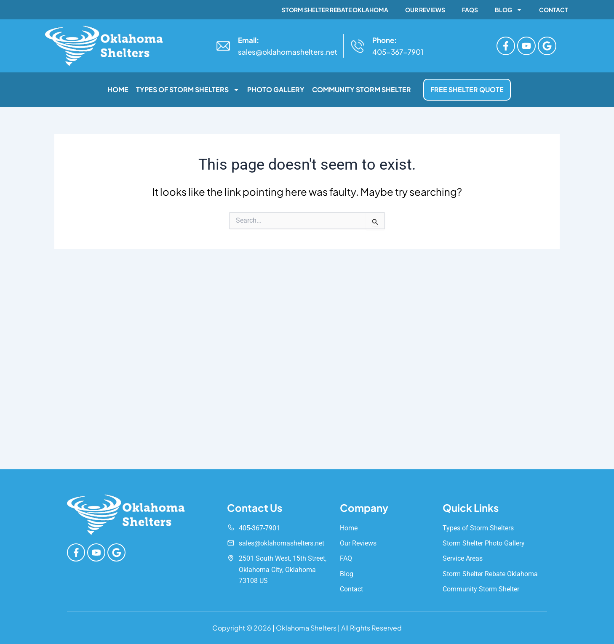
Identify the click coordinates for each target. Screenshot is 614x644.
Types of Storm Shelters (188, 89)
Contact (553, 9)
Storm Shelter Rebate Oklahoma (335, 9)
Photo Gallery (275, 89)
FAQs (470, 9)
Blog (508, 10)
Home (117, 89)
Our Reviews (425, 9)
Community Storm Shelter (361, 89)
